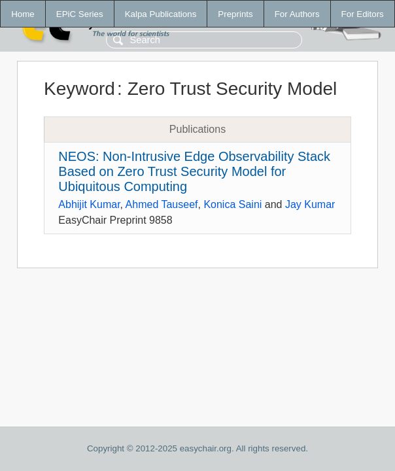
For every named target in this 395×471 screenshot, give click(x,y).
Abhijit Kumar (89, 204)
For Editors (362, 14)
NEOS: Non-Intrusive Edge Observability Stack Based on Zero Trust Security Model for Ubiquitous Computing (194, 171)
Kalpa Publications (161, 14)
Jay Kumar (310, 204)
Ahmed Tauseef (162, 204)
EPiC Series (79, 14)
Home (23, 14)
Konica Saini (232, 204)
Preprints (235, 14)
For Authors (297, 14)
